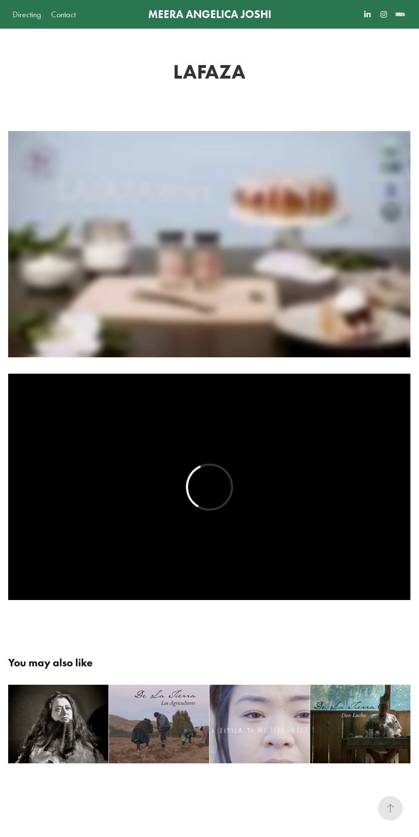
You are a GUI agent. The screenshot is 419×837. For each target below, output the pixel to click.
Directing (27, 14)
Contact (63, 14)
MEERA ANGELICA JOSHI (209, 14)
